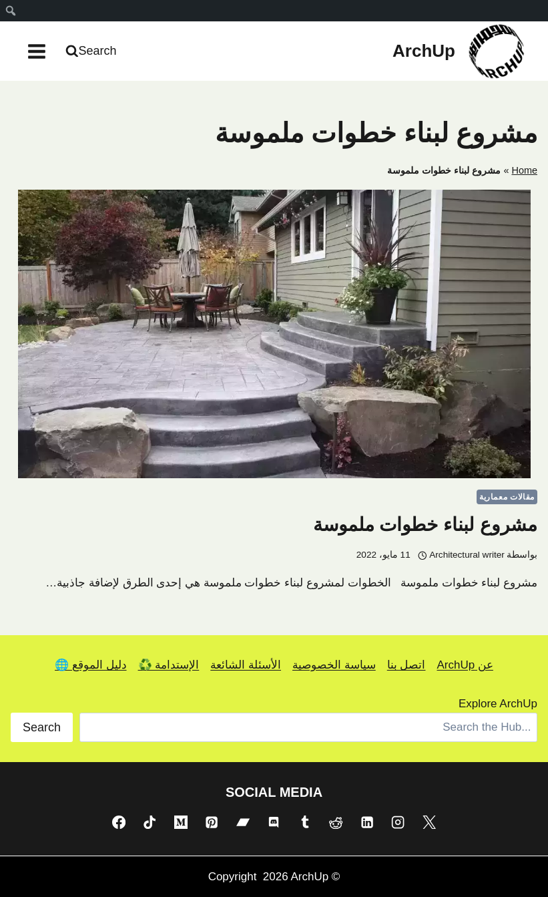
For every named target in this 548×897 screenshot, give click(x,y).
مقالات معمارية (507, 497)
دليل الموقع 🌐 (90, 665)
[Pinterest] (211, 822)
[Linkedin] (367, 822)
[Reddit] (335, 822)
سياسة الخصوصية (334, 665)
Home (524, 170)
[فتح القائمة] (37, 51)
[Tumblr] (305, 822)
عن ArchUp (465, 665)
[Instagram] (397, 822)
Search (42, 727)
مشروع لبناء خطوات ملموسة (425, 524)
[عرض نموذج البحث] (92, 51)
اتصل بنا (406, 665)
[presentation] (274, 334)
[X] (429, 822)
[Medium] (181, 822)
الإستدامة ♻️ (169, 665)
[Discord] (273, 822)
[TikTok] (149, 822)
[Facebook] (118, 822)
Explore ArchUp (498, 703)
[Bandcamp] (243, 822)
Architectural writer (467, 555)
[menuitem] (10, 10)
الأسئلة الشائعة (245, 665)
